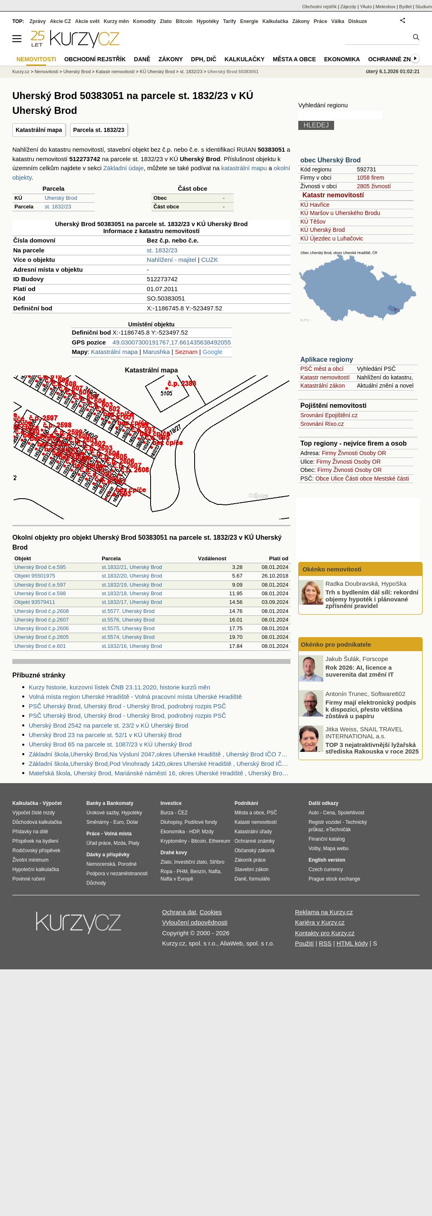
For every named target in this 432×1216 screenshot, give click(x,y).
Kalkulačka (275, 21)
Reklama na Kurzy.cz (324, 912)
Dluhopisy (171, 822)
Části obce (358, 478)
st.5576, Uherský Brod (128, 620)
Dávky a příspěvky (108, 855)
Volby (314, 848)
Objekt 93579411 (34, 602)
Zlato (166, 21)
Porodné (127, 864)
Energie (249, 21)
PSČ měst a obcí (322, 368)
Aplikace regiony (326, 359)
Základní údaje (123, 167)
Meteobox (385, 6)
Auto (314, 813)
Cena (329, 813)
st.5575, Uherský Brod (128, 628)
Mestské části (391, 478)
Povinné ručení (28, 879)
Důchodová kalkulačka (37, 822)
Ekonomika (342, 59)
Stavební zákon (252, 869)
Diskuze (357, 21)
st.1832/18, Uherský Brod (132, 593)
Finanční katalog (327, 839)
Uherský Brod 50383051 (232, 71)
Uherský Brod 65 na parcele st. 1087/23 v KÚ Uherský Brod (110, 744)
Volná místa (117, 834)
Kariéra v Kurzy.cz (320, 922)
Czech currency (326, 869)
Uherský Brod (61, 198)
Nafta (215, 871)
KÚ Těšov (312, 221)
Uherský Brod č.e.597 (40, 585)
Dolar (132, 822)
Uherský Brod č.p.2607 (41, 620)
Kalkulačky (245, 59)
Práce (320, 21)
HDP (194, 832)
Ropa (166, 871)
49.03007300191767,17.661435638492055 (172, 342)
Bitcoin (184, 21)
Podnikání (246, 803)
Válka (337, 21)
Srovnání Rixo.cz (322, 424)
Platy (133, 843)
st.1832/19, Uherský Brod (132, 585)
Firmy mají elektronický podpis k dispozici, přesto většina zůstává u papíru (370, 709)
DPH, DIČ (203, 59)
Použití (304, 943)
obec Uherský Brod (330, 160)
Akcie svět (87, 21)
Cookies (211, 912)
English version (327, 860)
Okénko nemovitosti (331, 569)
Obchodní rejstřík (319, 6)
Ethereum (219, 841)
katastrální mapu (244, 167)
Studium (424, 6)
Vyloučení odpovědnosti (195, 922)
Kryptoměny (173, 841)
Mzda (119, 843)
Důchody (96, 883)
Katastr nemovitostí (333, 195)
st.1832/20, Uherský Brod (132, 576)
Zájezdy (348, 6)
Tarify (229, 21)
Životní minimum (30, 860)
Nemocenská (100, 864)
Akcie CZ (60, 21)
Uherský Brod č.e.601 (40, 646)
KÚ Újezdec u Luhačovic (331, 238)
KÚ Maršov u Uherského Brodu (340, 213)
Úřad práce (98, 843)
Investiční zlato (190, 862)
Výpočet (52, 803)
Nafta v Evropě (176, 879)
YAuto (366, 6)
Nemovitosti (46, 71)
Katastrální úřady (253, 832)
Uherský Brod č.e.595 (40, 567)
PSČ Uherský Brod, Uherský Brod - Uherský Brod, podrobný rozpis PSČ (127, 706)
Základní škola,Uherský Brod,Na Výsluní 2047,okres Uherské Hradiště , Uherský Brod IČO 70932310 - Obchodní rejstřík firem (159, 754)
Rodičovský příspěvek (36, 850)
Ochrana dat (179, 912)
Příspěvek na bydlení (35, 841)
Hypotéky (208, 21)
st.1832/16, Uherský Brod (132, 646)
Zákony (300, 21)
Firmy (329, 453)
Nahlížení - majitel (171, 259)
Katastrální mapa (39, 130)
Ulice (337, 478)
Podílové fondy (200, 822)
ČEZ (183, 813)
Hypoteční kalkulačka (35, 869)
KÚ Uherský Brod (322, 230)
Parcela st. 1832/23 (99, 130)
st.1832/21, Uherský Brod (132, 567)
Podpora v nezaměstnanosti (117, 873)
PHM (182, 871)
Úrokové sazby (102, 813)
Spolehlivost (351, 813)
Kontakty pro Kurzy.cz (325, 932)
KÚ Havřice (315, 204)
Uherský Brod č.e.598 (40, 593)
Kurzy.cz (20, 71)
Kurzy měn (116, 21)
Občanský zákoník (255, 850)
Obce (322, 478)
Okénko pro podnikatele (336, 644)
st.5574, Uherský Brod (128, 637)
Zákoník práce (250, 860)
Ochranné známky (398, 59)
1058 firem (370, 177)
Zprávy (38, 21)
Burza (166, 813)
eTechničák (338, 829)
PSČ (272, 813)
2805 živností (374, 186)
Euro (118, 822)
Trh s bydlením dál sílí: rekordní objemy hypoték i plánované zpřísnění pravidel (371, 599)
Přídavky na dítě (30, 832)
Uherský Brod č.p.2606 (41, 628)
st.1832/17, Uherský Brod (132, 602)
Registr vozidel (325, 822)
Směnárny (97, 822)
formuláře (259, 879)
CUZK (209, 259)
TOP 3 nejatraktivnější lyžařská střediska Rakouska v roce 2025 (372, 748)
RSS (325, 943)
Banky (93, 803)
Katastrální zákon (322, 385)
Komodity (144, 21)
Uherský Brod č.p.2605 (41, 637)
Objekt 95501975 (34, 576)
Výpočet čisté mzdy (33, 813)
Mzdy (208, 832)
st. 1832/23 (58, 206)
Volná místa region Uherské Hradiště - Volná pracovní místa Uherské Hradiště (135, 696)
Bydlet (405, 6)
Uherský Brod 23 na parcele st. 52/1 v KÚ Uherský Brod (105, 734)
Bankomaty (120, 803)
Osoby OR (372, 453)
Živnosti (348, 453)
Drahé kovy (173, 852)
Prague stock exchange (334, 879)
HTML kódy (352, 943)
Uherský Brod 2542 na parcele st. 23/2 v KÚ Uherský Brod (108, 725)
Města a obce (294, 59)
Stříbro (216, 862)
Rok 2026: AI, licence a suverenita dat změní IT (359, 671)
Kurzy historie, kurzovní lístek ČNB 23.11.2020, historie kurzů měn (119, 687)
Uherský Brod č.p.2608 (41, 611)
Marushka (156, 351)
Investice (170, 803)
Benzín (198, 871)
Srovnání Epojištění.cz (329, 415)
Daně (142, 59)
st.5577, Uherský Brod (128, 611)
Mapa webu (335, 848)
